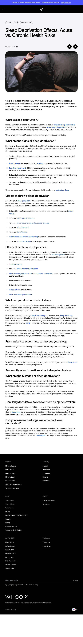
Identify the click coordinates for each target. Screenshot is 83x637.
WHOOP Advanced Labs (13, 484)
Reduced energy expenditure (20, 273)
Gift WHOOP (9, 550)
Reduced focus (14, 289)
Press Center (47, 546)
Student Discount (10, 564)
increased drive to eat (44, 273)
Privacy (7, 511)
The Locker (46, 542)
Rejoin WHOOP (10, 473)
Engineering (46, 473)
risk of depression (24, 241)
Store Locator (9, 568)
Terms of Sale (9, 504)
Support (45, 466)
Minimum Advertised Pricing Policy (16, 515)
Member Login (10, 477)
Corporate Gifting (10, 553)
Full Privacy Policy (11, 526)
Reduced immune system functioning (23, 236)
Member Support (10, 466)
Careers (45, 477)
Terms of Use (9, 500)
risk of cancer (22, 232)
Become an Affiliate (49, 500)
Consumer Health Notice (13, 530)
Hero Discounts (10, 561)
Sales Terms (9, 508)
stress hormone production (27, 268)
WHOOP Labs (10, 481)
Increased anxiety (15, 264)
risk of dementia (23, 227)
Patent (7, 523)
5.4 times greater (58, 254)
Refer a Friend (9, 546)
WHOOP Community (12, 488)
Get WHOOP (9, 542)
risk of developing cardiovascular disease (33, 222)
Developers (46, 469)
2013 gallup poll (23, 200)
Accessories (9, 557)
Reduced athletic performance (20, 294)
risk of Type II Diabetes (25, 218)
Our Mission (46, 481)
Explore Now (66, 3)
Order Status (9, 469)
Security (7, 519)
